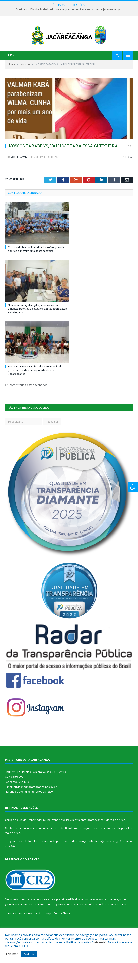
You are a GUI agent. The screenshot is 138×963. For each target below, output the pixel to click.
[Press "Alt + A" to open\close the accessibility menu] (133, 487)
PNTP (22, 926)
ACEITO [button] (29, 953)
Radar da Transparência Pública (50, 926)
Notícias (128, 169)
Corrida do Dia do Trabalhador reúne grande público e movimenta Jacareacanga (68, 9)
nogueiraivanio (19, 169)
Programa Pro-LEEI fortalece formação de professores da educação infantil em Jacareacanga (35, 382)
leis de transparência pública (88, 916)
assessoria (99, 912)
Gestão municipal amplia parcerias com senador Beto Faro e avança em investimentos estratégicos (37, 321)
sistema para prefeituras (54, 912)
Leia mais (99, 942)
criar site (29, 912)
